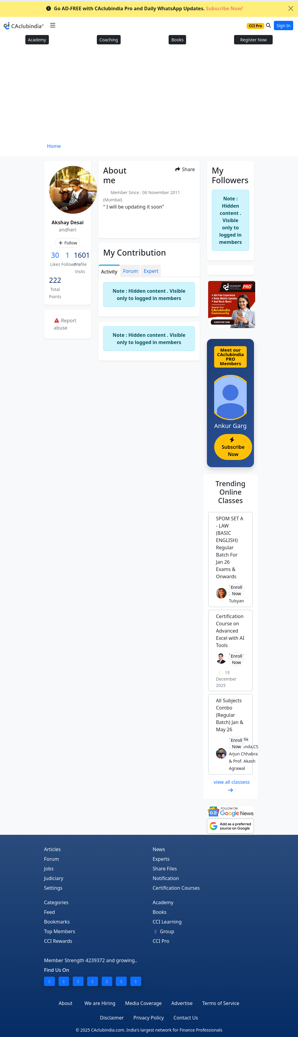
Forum (51, 859)
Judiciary (53, 878)
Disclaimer (112, 1017)
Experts (161, 859)
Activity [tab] (109, 271)
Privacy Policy (148, 1017)
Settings (53, 888)
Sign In (283, 25)
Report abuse (65, 324)
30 (55, 255)
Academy (37, 40)
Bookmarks (57, 921)
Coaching (109, 40)
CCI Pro (161, 941)
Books (177, 40)
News (159, 849)
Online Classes (230, 492)
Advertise (181, 1003)
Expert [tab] (151, 271)
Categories (56, 902)
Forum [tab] (130, 271)
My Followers (230, 175)
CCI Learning (167, 921)
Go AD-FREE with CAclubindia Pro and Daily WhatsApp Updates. (144, 8)
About (65, 1003)
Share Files (165, 868)
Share (185, 169)
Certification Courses (176, 888)
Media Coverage (143, 1003)
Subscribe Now (233, 447)
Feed (49, 912)
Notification (166, 878)
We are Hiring (100, 1003)
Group (163, 931)
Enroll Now (236, 590)
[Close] (291, 8)
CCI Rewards (58, 941)
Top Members (59, 931)
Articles (52, 849)
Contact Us (185, 1017)
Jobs (49, 868)
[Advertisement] (149, 95)
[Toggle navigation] (53, 25)
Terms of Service (220, 1003)
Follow (67, 243)
